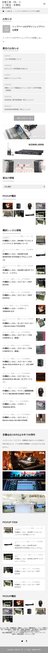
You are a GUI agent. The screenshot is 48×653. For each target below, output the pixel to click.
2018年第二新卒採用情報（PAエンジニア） (19, 100)
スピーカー (6, 279)
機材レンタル (22, 628)
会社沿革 (43, 629)
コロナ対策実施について (12, 59)
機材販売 (32, 628)
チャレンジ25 (30, 634)
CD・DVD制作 (6, 629)
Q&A (13, 634)
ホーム (2, 628)
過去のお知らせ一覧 (24, 118)
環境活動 (20, 634)
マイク (5, 388)
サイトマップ (39, 632)
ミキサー (6, 305)
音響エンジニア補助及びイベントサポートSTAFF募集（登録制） (22, 89)
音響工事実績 (25, 629)
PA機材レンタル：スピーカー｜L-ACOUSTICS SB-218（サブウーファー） (17, 379)
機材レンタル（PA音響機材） (18, 250)
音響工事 (16, 629)
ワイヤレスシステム (9, 266)
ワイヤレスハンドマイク (11, 236)
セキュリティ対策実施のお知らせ (16, 69)
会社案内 (35, 629)
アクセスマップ (13, 631)
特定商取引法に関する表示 (29, 631)
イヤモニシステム (9, 249)
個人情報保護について (10, 632)
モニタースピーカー (9, 319)
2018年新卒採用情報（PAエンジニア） (17, 109)
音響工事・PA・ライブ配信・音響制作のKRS (28, 649)
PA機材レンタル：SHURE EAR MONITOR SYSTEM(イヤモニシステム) (17, 257)
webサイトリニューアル (12, 78)
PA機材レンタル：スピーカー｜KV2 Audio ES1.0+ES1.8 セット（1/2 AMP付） (18, 364)
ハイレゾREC (41, 628)
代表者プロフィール (26, 632)
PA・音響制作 (11, 628)
